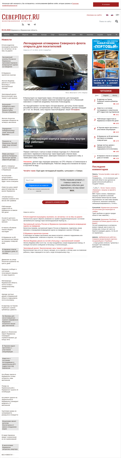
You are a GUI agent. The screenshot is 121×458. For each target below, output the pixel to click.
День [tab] (96, 95)
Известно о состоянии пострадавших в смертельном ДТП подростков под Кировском (9, 363)
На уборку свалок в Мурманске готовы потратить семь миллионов (9, 377)
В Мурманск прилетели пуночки (9, 74)
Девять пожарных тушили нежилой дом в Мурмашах (9, 168)
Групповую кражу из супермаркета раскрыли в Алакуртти (10, 413)
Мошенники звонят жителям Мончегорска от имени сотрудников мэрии (9, 425)
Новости (7, 39)
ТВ (116, 34)
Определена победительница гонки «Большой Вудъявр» (8, 131)
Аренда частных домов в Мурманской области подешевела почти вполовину (9, 297)
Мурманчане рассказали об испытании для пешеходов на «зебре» (105, 209)
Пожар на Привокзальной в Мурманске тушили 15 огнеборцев (10, 389)
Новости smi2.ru (28, 212)
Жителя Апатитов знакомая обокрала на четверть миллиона (10, 120)
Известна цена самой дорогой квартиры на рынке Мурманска (10, 189)
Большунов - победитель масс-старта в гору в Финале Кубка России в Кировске (9, 108)
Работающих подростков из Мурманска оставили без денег (9, 209)
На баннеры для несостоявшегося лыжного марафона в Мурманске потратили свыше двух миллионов (10, 320)
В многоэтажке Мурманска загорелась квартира (10, 447)
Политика (6, 34)
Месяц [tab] (115, 95)
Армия (73, 34)
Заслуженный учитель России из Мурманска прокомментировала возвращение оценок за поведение (10, 62)
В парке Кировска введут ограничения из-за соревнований (9, 437)
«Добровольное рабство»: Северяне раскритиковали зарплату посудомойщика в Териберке (104, 239)
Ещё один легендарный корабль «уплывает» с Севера (59, 171)
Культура (44, 34)
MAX (72, 190)
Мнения (34, 34)
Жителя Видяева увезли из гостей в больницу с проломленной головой (8, 84)
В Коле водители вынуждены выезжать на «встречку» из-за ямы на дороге (10, 48)
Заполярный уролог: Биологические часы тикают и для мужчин (9, 96)
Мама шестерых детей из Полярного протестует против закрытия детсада (9, 156)
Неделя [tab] (105, 95)
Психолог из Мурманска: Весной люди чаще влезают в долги (9, 144)
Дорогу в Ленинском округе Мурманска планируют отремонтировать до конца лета (9, 335)
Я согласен (106, 4)
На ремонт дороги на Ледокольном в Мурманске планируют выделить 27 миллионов (10, 401)
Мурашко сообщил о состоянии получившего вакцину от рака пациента (10, 272)
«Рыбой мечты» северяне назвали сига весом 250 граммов (10, 198)
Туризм (109, 34)
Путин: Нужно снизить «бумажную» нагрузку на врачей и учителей (104, 190)
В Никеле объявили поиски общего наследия (9, 229)
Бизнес (16, 34)
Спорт (52, 34)
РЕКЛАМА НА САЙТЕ (94, 15)
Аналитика (90, 34)
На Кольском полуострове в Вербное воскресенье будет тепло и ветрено (10, 178)
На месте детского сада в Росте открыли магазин (10, 220)
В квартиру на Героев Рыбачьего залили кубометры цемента (10, 307)
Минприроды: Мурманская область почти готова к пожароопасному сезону (9, 284)
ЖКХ (81, 34)
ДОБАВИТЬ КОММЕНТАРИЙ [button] (55, 202)
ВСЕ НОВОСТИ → (8, 455)
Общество (25, 34)
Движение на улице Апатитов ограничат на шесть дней (10, 261)
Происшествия (63, 34)
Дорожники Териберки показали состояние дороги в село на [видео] (105, 221)
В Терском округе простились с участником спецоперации (8, 348)
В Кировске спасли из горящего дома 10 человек (10, 251)
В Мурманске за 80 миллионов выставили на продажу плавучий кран (10, 240)
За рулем (100, 34)
